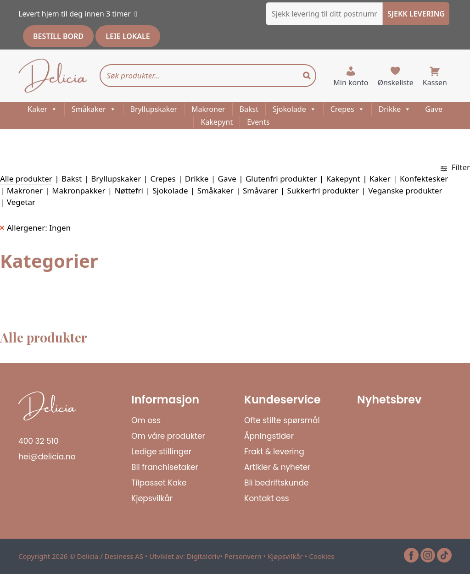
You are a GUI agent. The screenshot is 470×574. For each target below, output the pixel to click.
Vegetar (21, 202)
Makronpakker (78, 190)
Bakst (249, 109)
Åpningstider (269, 436)
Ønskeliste (396, 82)
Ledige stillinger (161, 451)
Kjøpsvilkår (152, 498)
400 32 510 (38, 441)
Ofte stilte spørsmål (282, 420)
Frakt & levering (274, 451)
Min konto (350, 82)
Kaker (42, 109)
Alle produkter (26, 178)
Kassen (435, 82)
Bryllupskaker (154, 109)
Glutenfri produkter (281, 178)
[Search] (306, 76)
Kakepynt (217, 122)
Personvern (243, 556)
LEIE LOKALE (128, 36)
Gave (433, 109)
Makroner (208, 109)
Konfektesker (424, 178)
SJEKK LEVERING (416, 14)
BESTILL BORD (58, 36)
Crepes (347, 109)
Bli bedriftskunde (276, 482)
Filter (455, 167)
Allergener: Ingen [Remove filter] (39, 227)
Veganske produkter (405, 190)
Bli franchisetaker (164, 467)
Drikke (395, 109)
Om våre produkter (168, 436)
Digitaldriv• (205, 556)
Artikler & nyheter (277, 467)
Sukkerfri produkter (323, 190)
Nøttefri (129, 190)
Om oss (146, 420)
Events (258, 122)
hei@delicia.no (47, 456)
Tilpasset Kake (159, 482)
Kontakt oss (266, 498)
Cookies (321, 556)
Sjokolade (294, 109)
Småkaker (94, 109)
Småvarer (260, 190)
